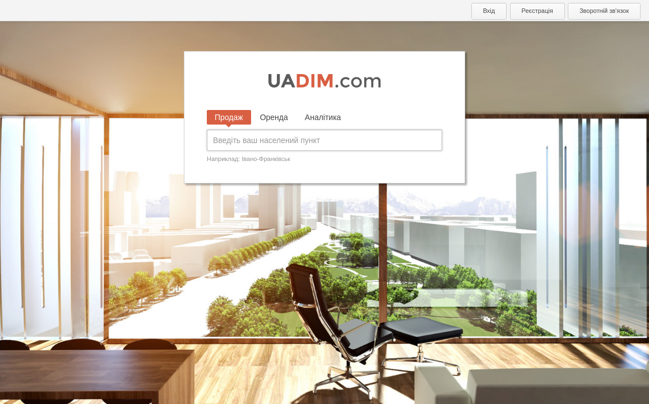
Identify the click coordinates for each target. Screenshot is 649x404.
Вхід (489, 10)
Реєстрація (537, 10)
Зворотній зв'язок (604, 10)
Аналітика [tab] (323, 117)
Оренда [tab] (274, 117)
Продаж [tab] (229, 117)
